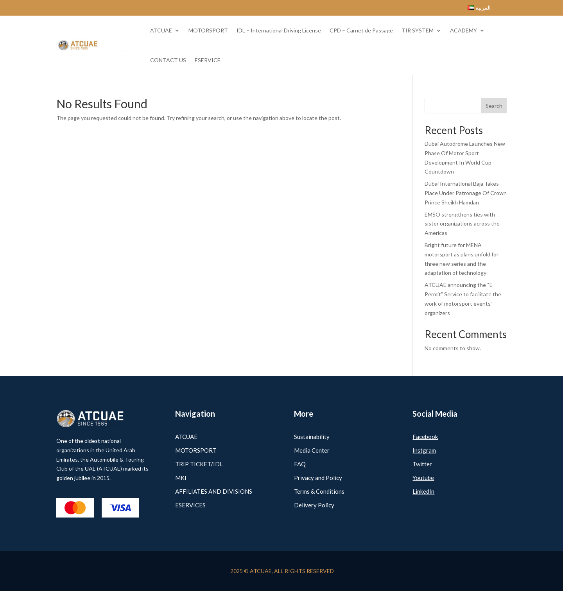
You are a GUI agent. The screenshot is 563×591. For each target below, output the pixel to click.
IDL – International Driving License (279, 30)
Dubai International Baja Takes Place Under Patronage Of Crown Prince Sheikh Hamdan (466, 193)
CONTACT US (168, 60)
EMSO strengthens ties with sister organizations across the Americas (462, 223)
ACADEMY (463, 30)
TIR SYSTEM (418, 30)
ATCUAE (161, 30)
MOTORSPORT (208, 30)
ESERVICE (208, 60)
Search (494, 105)
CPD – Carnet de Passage (361, 30)
